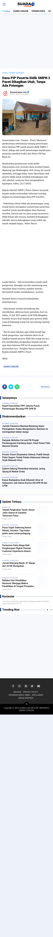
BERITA (7, 507)
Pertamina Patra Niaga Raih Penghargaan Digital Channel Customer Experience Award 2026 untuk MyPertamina (16, 548)
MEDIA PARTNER (25, 698)
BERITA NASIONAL (12, 543)
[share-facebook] (4, 386)
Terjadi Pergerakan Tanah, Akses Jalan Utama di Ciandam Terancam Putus (18, 513)
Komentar (45, 387)
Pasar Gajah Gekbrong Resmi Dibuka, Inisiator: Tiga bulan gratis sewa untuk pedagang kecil (16, 530)
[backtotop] (26, 704)
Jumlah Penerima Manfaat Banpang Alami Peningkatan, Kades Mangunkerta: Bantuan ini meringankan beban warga (25, 429)
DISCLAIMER (37, 695)
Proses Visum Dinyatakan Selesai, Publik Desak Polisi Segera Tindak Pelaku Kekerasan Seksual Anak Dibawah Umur (25, 457)
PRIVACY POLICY (30, 692)
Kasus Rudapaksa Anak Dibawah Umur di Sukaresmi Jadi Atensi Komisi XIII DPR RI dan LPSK (24, 483)
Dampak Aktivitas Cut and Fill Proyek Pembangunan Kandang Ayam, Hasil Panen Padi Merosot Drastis (26, 443)
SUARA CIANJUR (20, 11)
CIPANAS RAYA (38, 11)
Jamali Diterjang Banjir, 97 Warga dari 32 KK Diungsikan (18, 564)
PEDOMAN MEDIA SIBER (19, 695)
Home (4, 73)
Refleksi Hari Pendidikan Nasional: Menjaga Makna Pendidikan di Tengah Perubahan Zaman (18, 583)
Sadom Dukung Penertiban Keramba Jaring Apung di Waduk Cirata (23, 470)
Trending (6, 11)
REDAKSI (17, 692)
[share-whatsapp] (17, 386)
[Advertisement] (26, 41)
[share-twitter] (10, 386)
